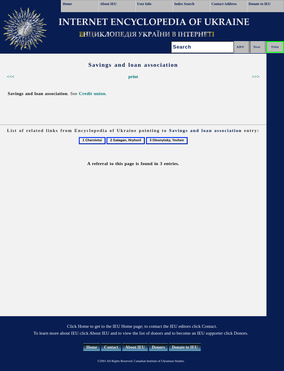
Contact (111, 347)
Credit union (92, 93)
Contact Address (224, 4)
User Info (144, 4)
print (133, 76)
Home (67, 4)
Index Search (184, 4)
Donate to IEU (260, 4)
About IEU (108, 4)
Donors (158, 347)
